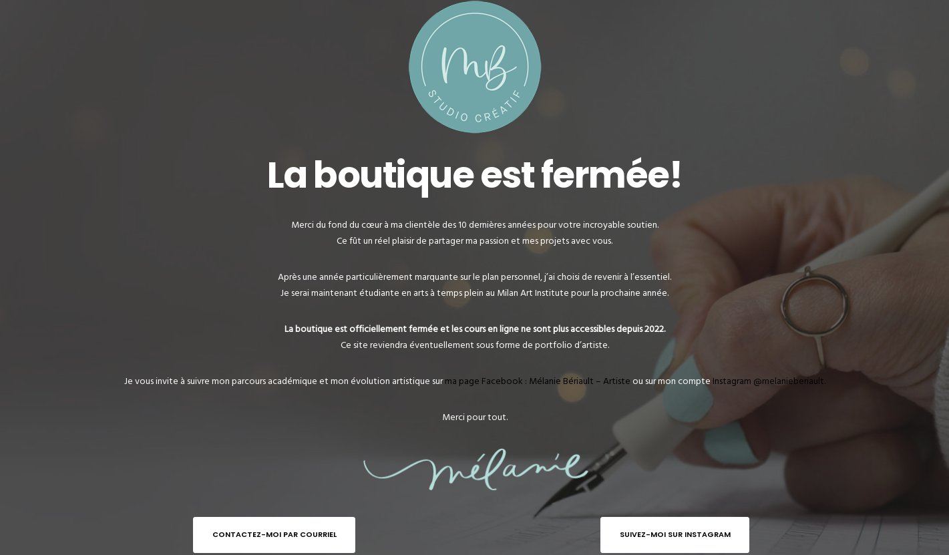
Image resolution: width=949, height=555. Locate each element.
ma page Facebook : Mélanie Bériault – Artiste (537, 381)
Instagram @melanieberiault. (769, 381)
